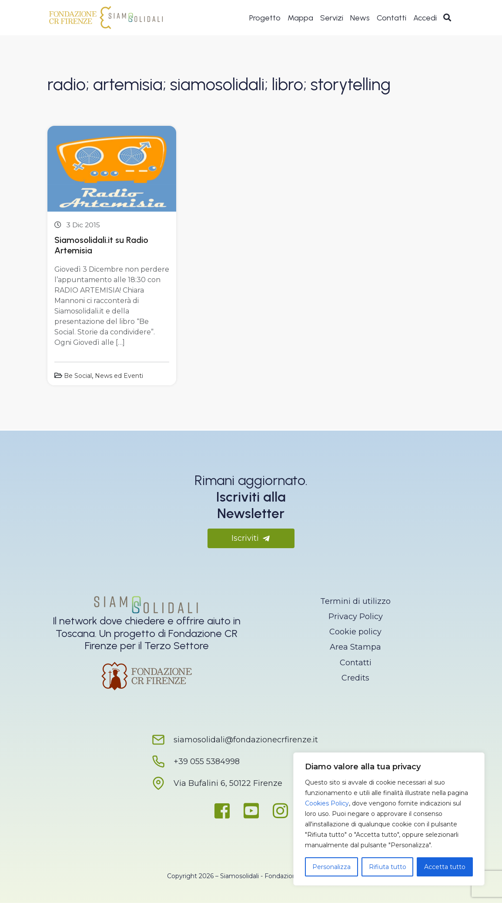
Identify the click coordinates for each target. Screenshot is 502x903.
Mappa (300, 18)
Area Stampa (355, 647)
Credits (355, 678)
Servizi (331, 18)
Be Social (78, 376)
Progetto (265, 18)
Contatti (391, 18)
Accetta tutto (444, 867)
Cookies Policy (327, 803)
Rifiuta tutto (387, 867)
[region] (389, 819)
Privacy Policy (355, 616)
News (360, 18)
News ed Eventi (119, 376)
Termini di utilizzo (355, 601)
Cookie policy (355, 632)
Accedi (425, 18)
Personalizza (331, 867)
